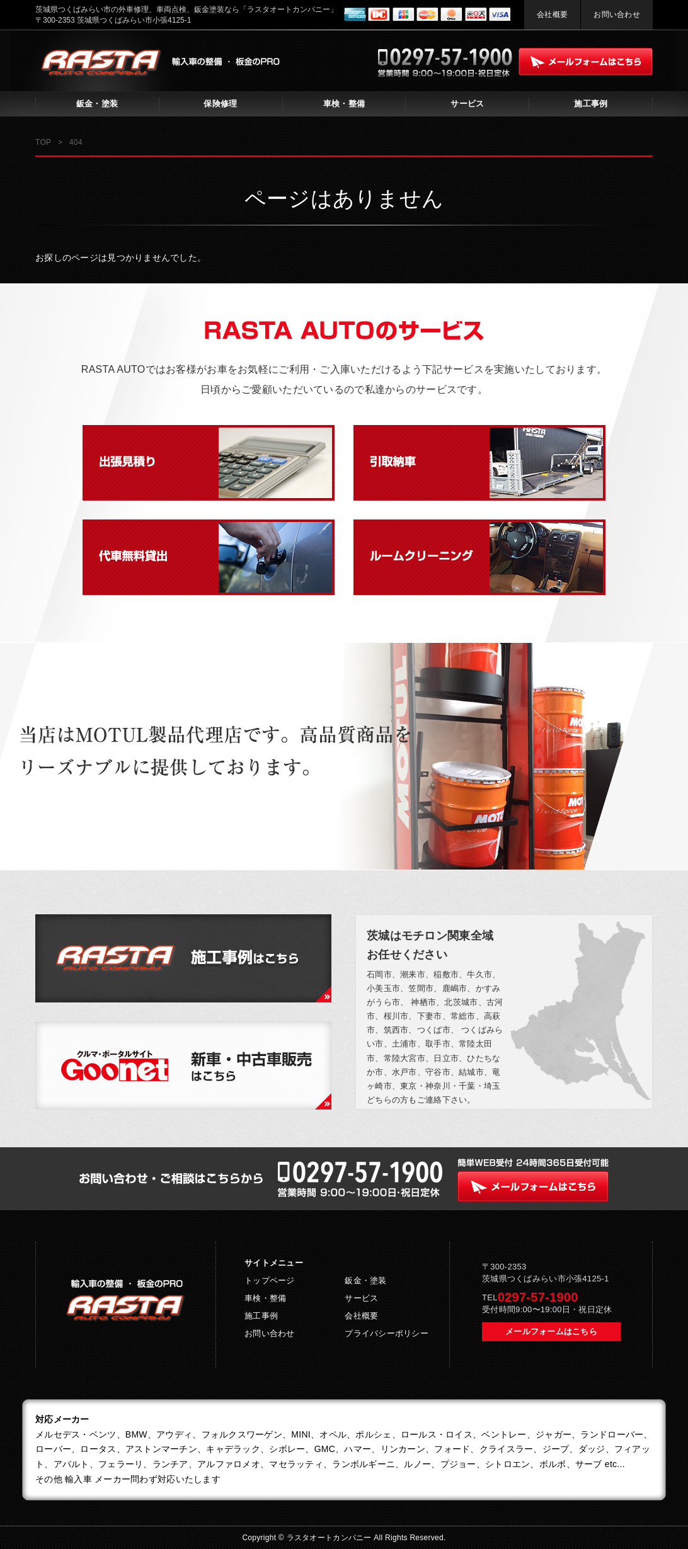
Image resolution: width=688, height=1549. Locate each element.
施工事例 (590, 103)
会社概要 (552, 14)
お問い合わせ (616, 14)
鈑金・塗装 (97, 103)
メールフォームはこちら (551, 1331)
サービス (467, 103)
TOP (43, 142)
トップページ (269, 1280)
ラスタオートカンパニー (330, 1537)
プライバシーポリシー (386, 1333)
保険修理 (220, 103)
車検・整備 (344, 103)
